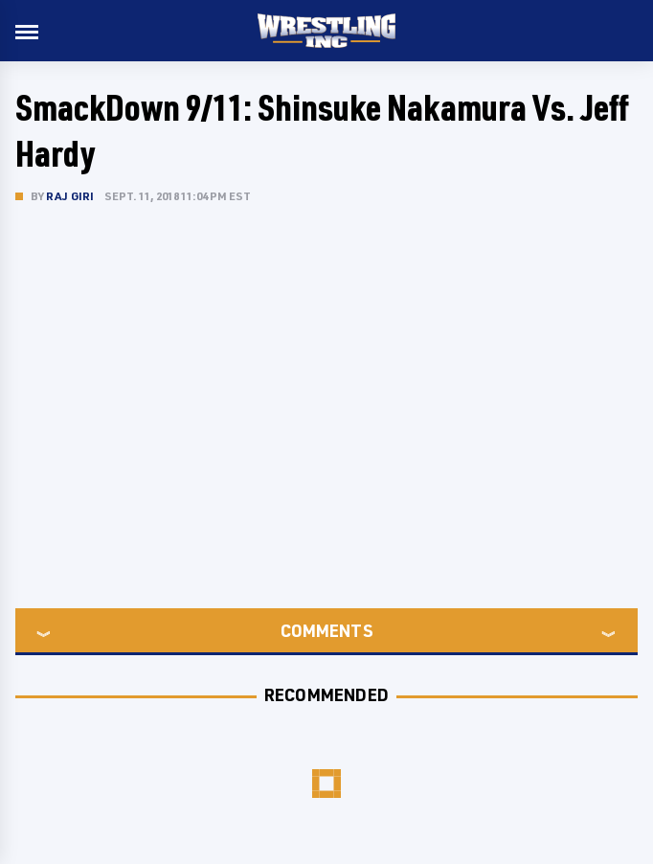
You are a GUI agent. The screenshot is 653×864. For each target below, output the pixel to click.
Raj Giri (70, 196)
